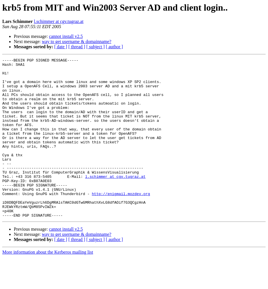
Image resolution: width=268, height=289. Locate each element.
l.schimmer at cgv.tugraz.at (58, 21)
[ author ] (114, 46)
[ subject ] (95, 46)
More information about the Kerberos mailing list (47, 284)
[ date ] (60, 46)
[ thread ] (76, 46)
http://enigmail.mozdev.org (121, 221)
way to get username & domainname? (76, 41)
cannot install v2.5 (66, 36)
